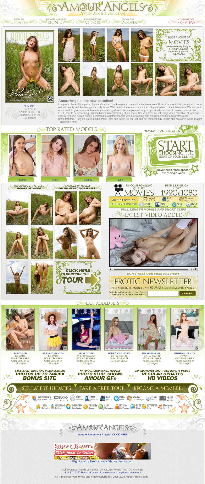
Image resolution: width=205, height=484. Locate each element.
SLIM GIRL (30, 106)
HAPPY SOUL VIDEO (119, 353)
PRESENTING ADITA (53, 353)
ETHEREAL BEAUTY (184, 353)
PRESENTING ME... (152, 353)
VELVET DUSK (85, 353)
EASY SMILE (20, 353)
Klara (55, 179)
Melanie (88, 179)
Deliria (22, 179)
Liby (120, 179)
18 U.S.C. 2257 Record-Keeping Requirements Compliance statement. (102, 472)
